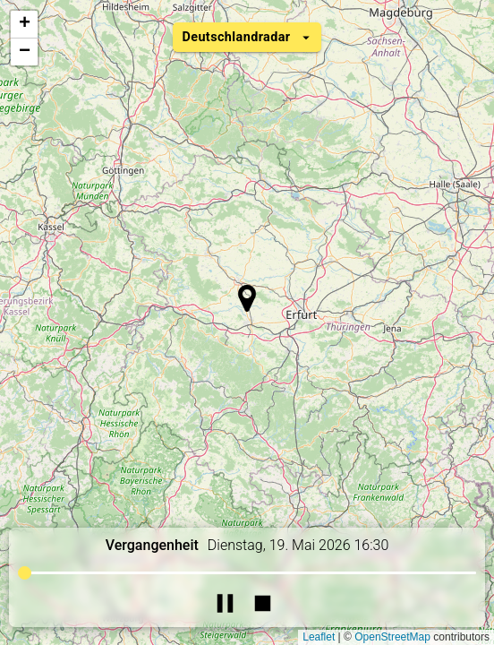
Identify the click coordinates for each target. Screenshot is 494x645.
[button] (246, 298)
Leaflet (318, 637)
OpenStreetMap (392, 637)
